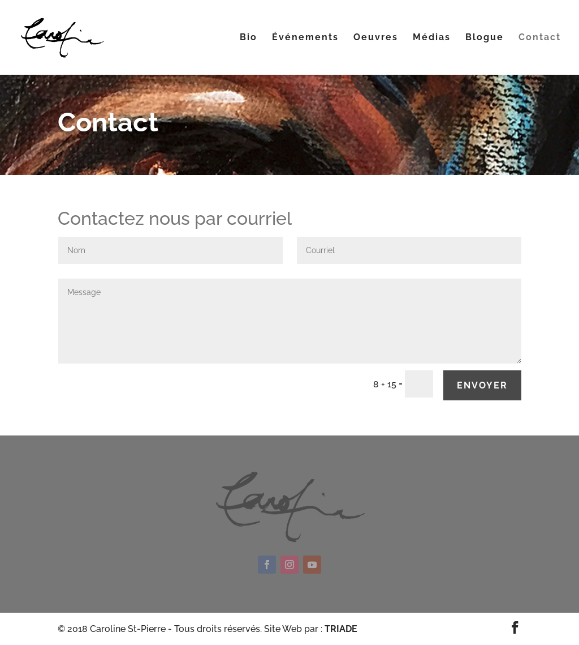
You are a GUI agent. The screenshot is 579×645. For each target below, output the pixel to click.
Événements (305, 37)
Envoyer (482, 385)
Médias (432, 37)
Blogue (484, 37)
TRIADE (341, 628)
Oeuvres (375, 37)
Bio (248, 37)
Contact (539, 37)
